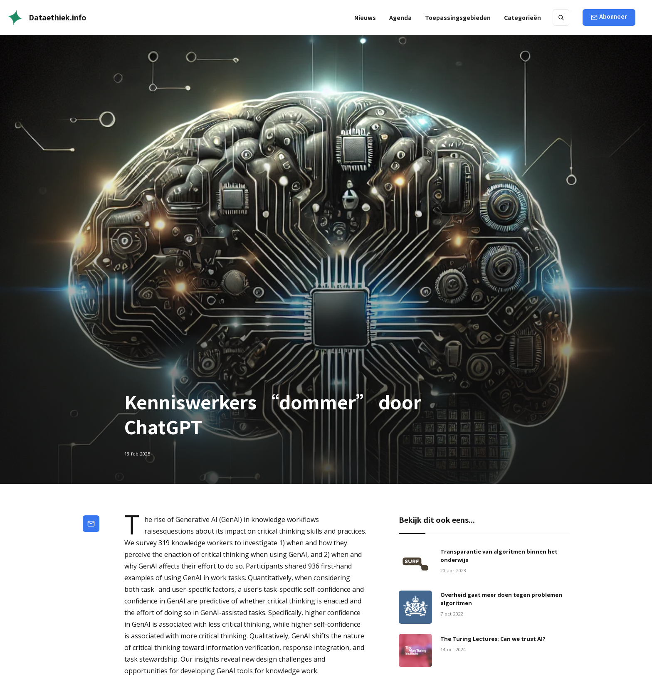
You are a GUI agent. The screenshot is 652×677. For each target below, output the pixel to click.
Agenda (400, 17)
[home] (46, 17)
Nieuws (365, 17)
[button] (457, 17)
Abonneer (613, 16)
